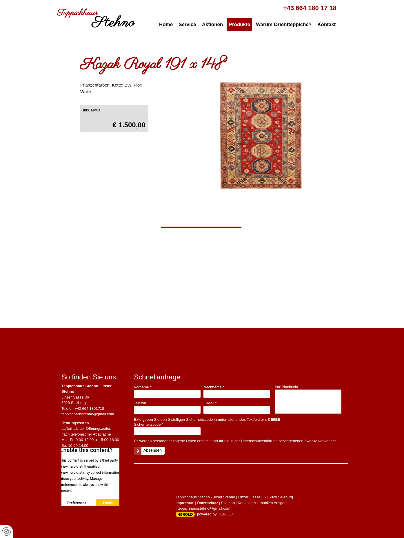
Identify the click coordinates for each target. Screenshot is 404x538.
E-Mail (210, 403)
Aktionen (212, 24)
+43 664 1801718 (89, 408)
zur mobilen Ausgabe (270, 503)
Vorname (143, 387)
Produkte (239, 24)
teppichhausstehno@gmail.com (87, 414)
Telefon (140, 403)
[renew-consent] (6, 531)
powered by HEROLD (215, 514)
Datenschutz (207, 503)
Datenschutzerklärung (259, 441)
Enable (108, 503)
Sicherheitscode (148, 424)
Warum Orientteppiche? (284, 24)
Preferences (76, 503)
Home (166, 24)
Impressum (185, 503)
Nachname (213, 387)
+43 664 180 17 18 (309, 8)
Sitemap (228, 503)
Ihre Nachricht (286, 387)
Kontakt (326, 24)
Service (187, 24)
